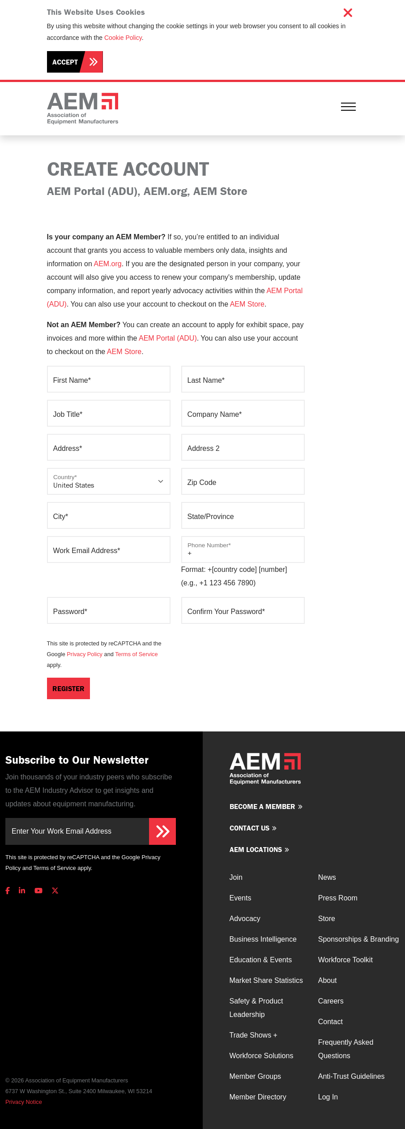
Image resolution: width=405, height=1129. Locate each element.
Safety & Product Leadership (256, 1007)
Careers (331, 1001)
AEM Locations (256, 849)
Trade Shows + (253, 1035)
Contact (330, 1021)
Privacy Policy (84, 654)
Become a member (262, 806)
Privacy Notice (23, 1102)
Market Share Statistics (266, 980)
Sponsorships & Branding (358, 939)
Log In (328, 1097)
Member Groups (255, 1076)
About (327, 980)
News (327, 877)
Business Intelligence (263, 939)
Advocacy (245, 918)
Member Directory (258, 1097)
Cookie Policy (123, 37)
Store (326, 918)
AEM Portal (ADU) (168, 338)
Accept (65, 61)
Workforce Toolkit (345, 960)
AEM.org (107, 264)
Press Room (338, 898)
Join (236, 877)
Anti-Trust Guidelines (351, 1076)
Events (241, 898)
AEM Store (247, 304)
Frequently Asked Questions (346, 1049)
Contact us (249, 827)
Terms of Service (136, 654)
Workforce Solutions (262, 1056)
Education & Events (261, 960)
